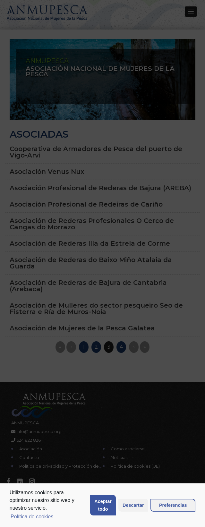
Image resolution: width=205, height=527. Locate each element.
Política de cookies (32, 516)
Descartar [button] (133, 505)
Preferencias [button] (173, 505)
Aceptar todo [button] (103, 505)
